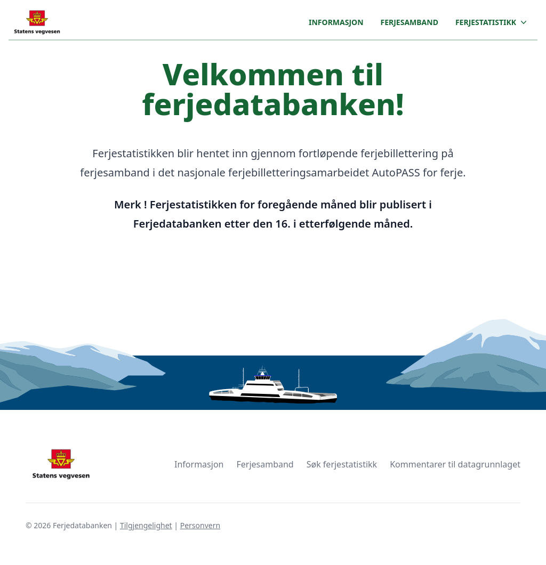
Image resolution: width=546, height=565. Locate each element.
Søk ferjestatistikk (342, 464)
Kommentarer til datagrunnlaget (455, 464)
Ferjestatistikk (492, 22)
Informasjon (336, 22)
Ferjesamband (409, 22)
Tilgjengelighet (146, 525)
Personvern (200, 525)
